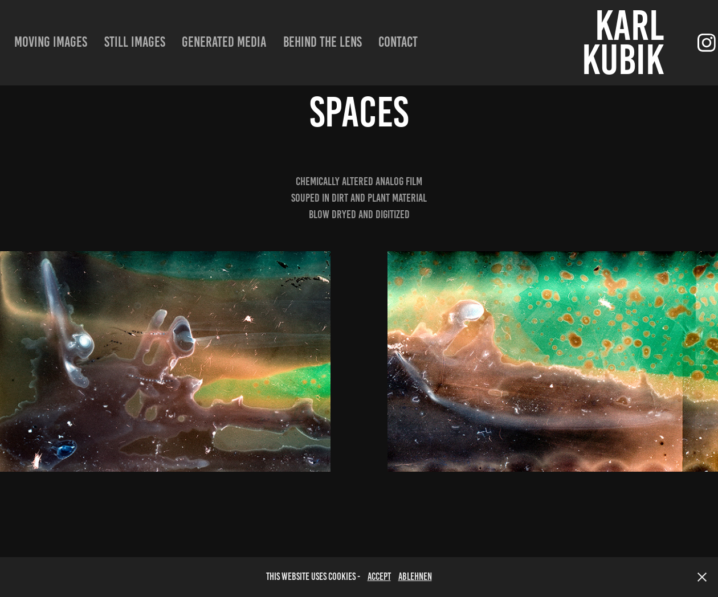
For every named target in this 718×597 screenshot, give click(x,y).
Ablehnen (415, 576)
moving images (50, 42)
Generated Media (224, 42)
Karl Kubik (627, 42)
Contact (398, 42)
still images (134, 42)
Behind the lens (322, 42)
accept (379, 576)
